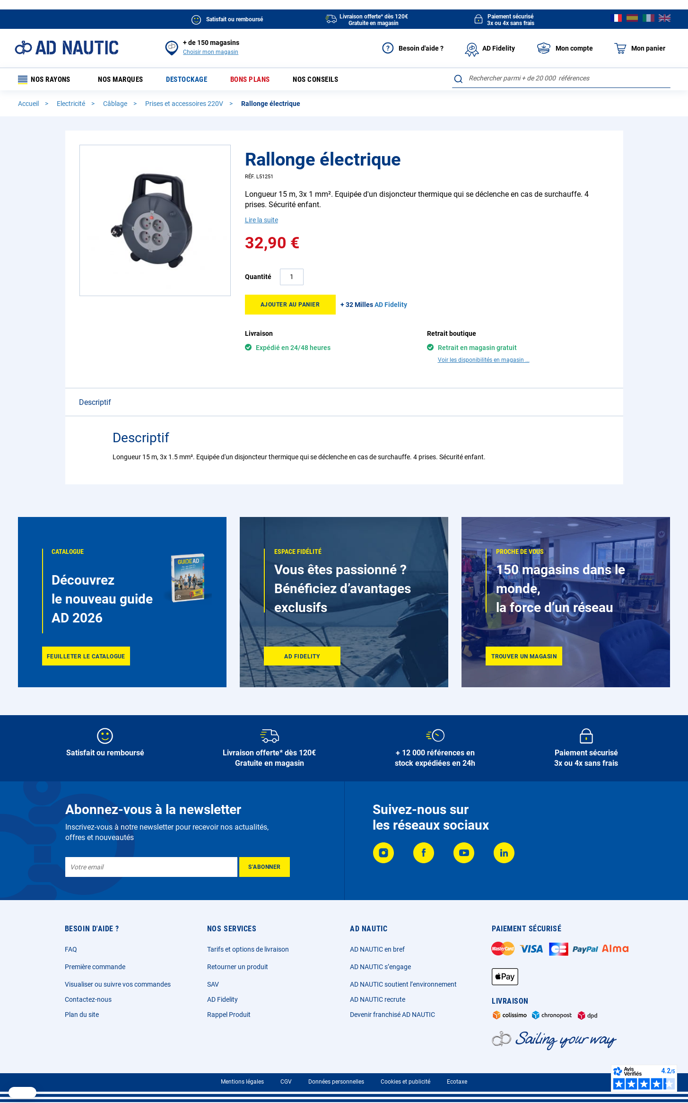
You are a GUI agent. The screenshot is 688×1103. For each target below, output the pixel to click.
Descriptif (95, 387)
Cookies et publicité (405, 1081)
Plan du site (82, 1014)
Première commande (95, 967)
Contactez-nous (88, 999)
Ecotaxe (457, 1081)
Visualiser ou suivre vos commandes (118, 984)
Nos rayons (47, 80)
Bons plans (264, 80)
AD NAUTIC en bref (377, 949)
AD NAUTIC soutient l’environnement (403, 984)
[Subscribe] (264, 867)
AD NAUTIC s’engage (380, 967)
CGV (286, 1081)
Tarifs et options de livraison (248, 949)
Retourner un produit (237, 967)
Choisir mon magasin (210, 52)
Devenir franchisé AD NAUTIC (392, 1014)
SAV (213, 984)
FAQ (71, 949)
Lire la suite (261, 222)
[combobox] (561, 78)
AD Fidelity (222, 999)
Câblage (116, 105)
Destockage (196, 80)
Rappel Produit (229, 1014)
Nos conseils (333, 80)
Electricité (72, 105)
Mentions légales (242, 1081)
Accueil (29, 105)
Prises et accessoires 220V (185, 105)
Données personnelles (336, 1081)
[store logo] (66, 47)
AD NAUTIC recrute (377, 999)
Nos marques (126, 80)
